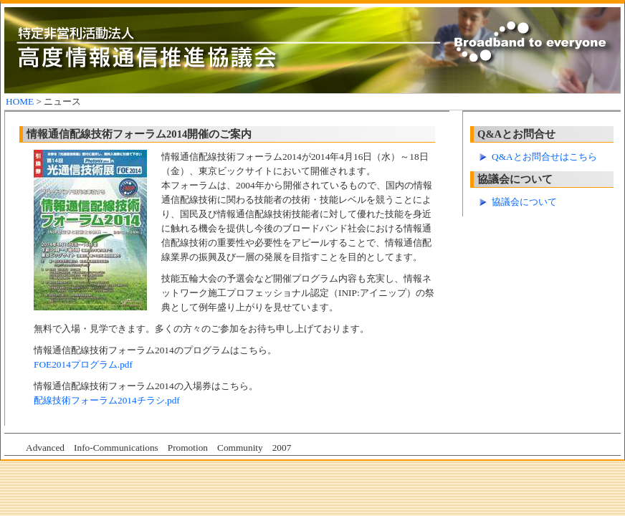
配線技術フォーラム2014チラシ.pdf (107, 400)
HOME (20, 101)
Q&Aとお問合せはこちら (544, 156)
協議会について (524, 201)
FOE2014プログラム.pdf (83, 364)
